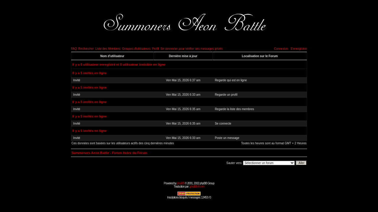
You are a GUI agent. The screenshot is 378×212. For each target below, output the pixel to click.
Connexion (281, 48)
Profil (155, 48)
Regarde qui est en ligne (231, 80)
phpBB (180, 183)
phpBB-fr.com (197, 186)
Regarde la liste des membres (234, 109)
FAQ (74, 48)
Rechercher (86, 48)
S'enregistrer (299, 48)
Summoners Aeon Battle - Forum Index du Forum (109, 153)
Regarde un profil (226, 94)
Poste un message (227, 138)
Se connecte (223, 123)
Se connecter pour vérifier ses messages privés (191, 48)
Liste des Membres (107, 48)
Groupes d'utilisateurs (136, 48)
